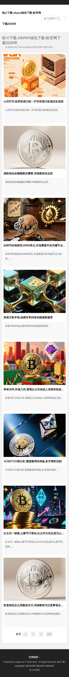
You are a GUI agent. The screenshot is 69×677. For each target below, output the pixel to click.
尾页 (49, 634)
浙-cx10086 (34, 670)
